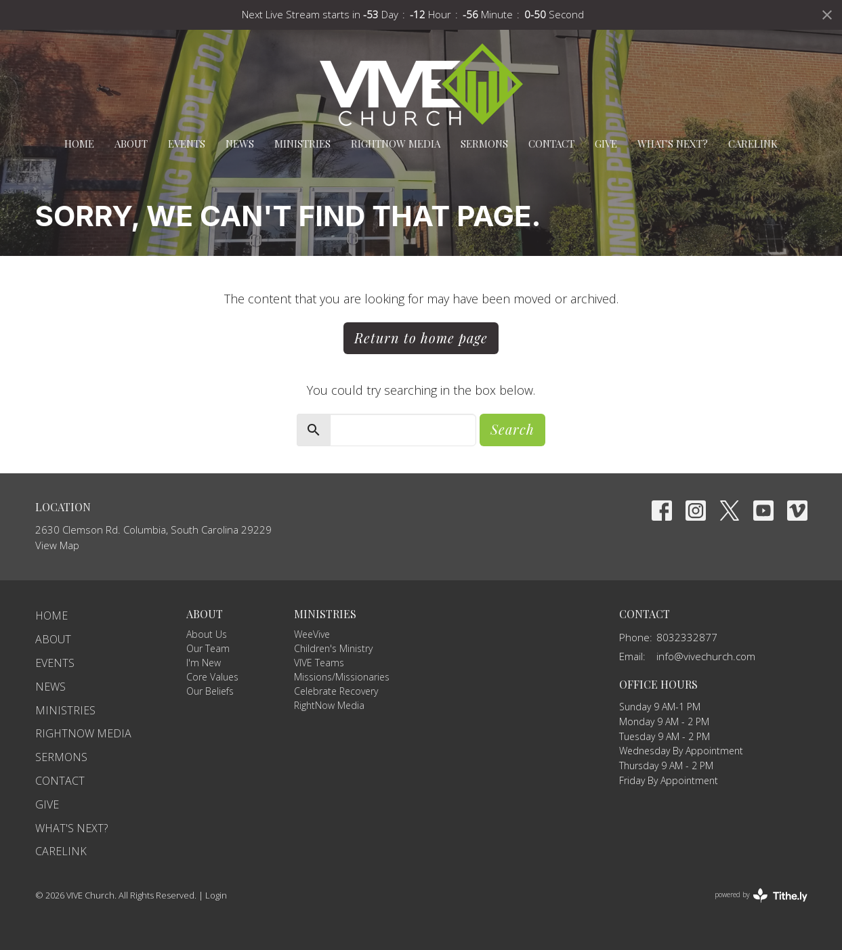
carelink (753, 143)
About (131, 143)
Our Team (208, 648)
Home (79, 143)
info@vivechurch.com (705, 656)
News (240, 143)
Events (186, 143)
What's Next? (672, 143)
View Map (57, 545)
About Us (206, 634)
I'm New (203, 662)
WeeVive (312, 634)
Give (606, 143)
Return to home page (421, 337)
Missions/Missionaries (342, 676)
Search (512, 429)
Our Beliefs (210, 691)
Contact (551, 143)
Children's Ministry (333, 648)
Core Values (212, 676)
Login (216, 895)
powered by (761, 895)
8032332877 (686, 637)
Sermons (484, 143)
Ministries (302, 143)
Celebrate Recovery (336, 691)
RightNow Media (395, 143)
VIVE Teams (319, 662)
